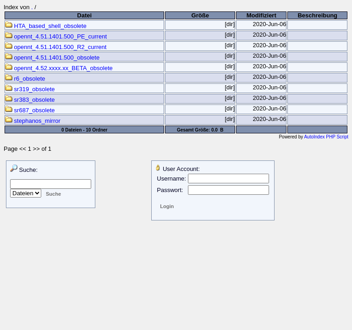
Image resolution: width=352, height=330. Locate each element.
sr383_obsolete (30, 99)
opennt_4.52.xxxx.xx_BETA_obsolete (59, 68)
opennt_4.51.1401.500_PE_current (56, 36)
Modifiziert (261, 15)
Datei (84, 15)
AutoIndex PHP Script (326, 136)
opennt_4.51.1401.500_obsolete (52, 57)
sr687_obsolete (30, 110)
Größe (200, 15)
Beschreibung (317, 15)
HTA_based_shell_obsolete (46, 25)
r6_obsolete (25, 78)
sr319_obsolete (30, 89)
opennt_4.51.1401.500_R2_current (55, 47)
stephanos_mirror (32, 120)
